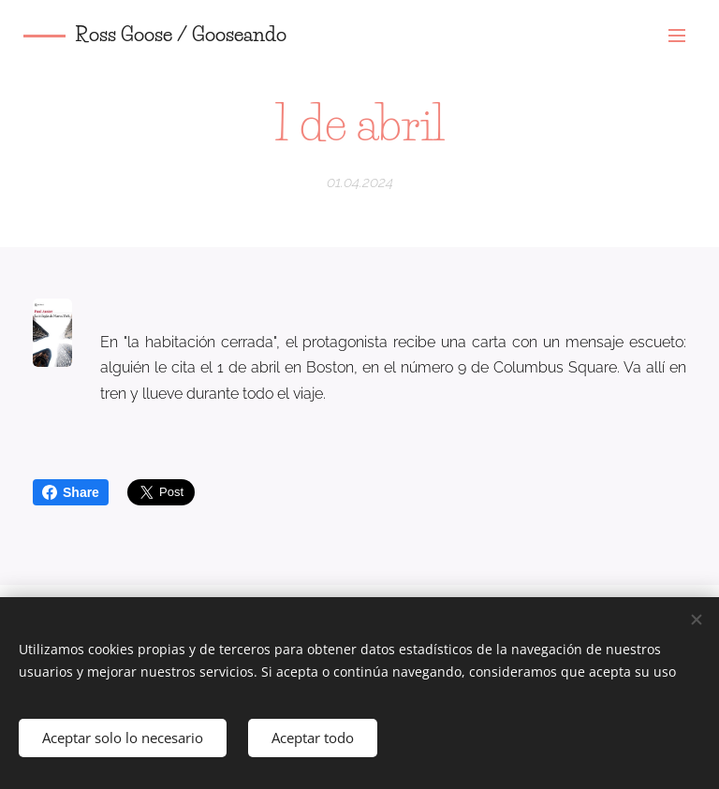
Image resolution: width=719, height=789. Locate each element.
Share (70, 492)
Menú (676, 36)
